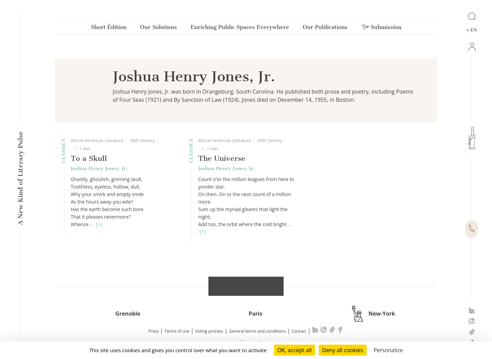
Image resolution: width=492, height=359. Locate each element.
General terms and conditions (257, 331)
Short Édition (108, 28)
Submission (381, 28)
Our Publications (325, 28)
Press (153, 331)
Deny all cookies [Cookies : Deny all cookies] (342, 350)
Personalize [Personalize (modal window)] (388, 350)
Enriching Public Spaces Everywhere (240, 28)
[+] (99, 224)
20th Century (142, 140)
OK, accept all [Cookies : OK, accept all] (294, 350)
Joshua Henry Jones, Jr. (99, 168)
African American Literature (97, 140)
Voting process (209, 331)
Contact (298, 331)
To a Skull (89, 158)
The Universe (221, 158)
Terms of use (177, 331)
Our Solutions (158, 28)
